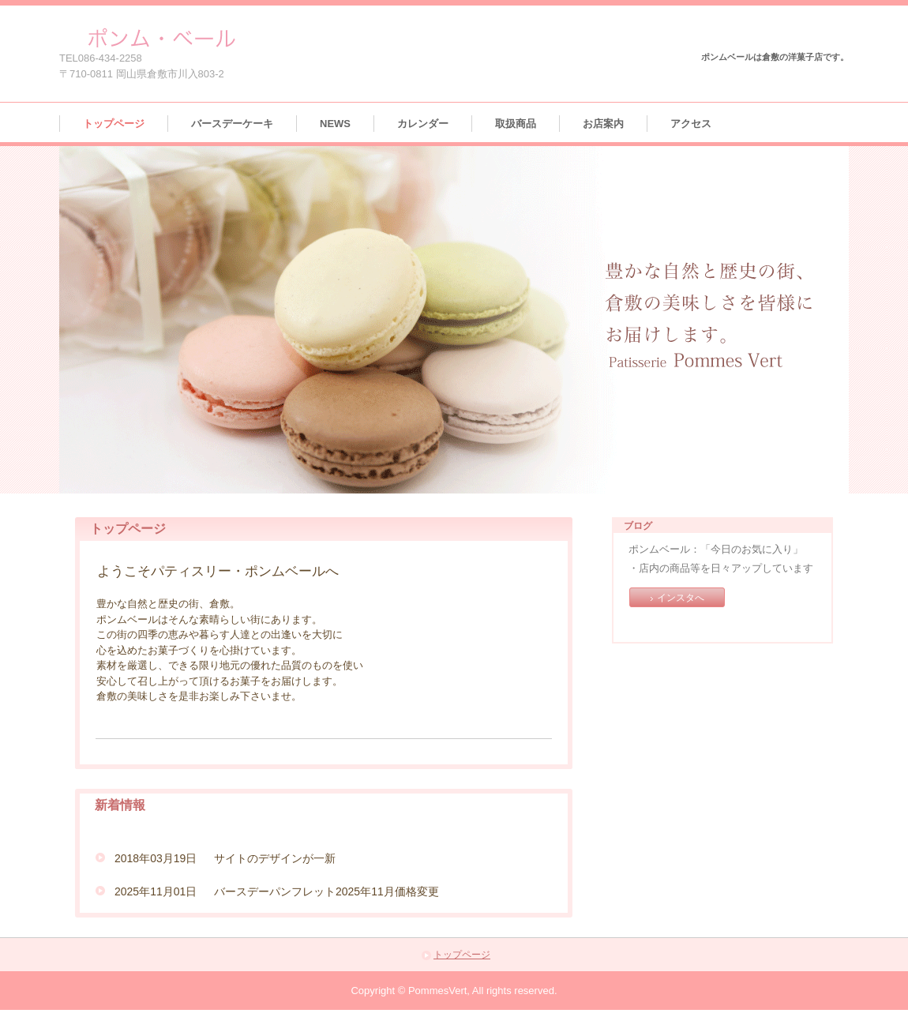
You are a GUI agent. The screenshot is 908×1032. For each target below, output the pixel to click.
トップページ (113, 123)
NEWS (335, 123)
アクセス (690, 123)
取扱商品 (515, 123)
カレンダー (422, 123)
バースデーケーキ (232, 123)
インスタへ (680, 597)
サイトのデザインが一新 (275, 858)
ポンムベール (156, 37)
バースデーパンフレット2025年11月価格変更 (326, 891)
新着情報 (120, 805)
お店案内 (603, 123)
